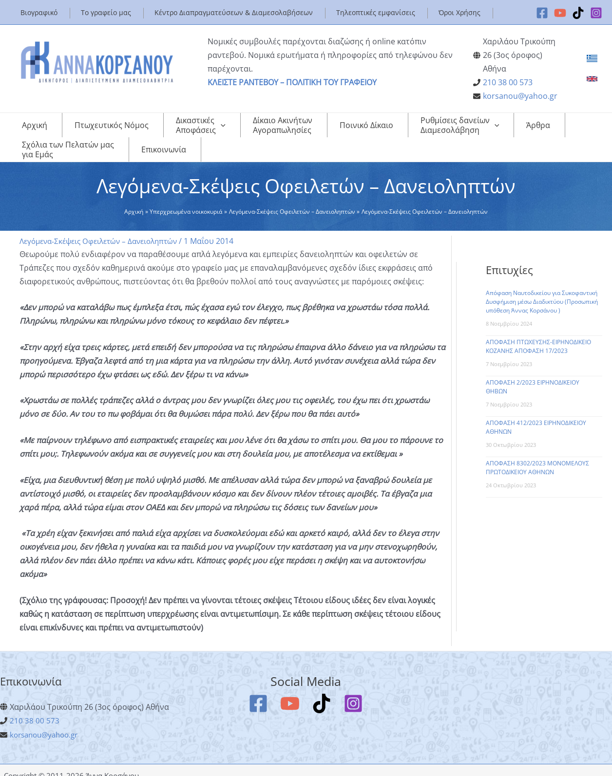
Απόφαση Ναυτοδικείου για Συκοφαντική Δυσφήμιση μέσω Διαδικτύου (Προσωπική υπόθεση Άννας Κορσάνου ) (542, 292)
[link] (592, 58)
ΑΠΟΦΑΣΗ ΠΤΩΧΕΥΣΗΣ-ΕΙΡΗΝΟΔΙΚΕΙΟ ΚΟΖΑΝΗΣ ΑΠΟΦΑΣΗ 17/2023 (538, 336)
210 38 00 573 (508, 82)
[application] (189, 125)
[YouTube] (560, 13)
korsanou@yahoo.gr (520, 96)
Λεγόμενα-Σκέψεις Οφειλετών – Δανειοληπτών (104, 231)
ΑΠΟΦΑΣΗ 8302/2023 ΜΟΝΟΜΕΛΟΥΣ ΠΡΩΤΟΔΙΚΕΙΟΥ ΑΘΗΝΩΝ (537, 457)
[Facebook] (542, 13)
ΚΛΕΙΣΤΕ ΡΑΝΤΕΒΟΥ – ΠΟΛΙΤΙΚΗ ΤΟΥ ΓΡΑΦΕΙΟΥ (292, 82)
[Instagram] (596, 13)
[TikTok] (578, 13)
